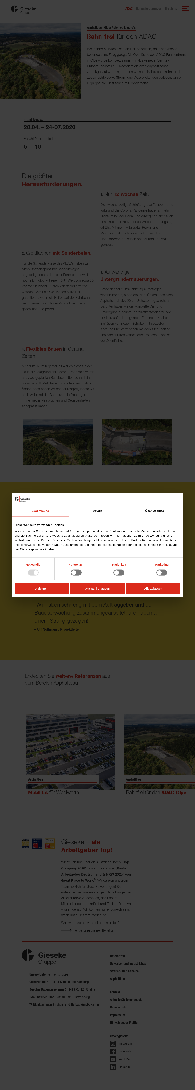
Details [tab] (97, 510)
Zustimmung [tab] (40, 510)
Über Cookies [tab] (154, 510)
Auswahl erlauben (97, 588)
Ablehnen (41, 588)
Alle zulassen (153, 588)
